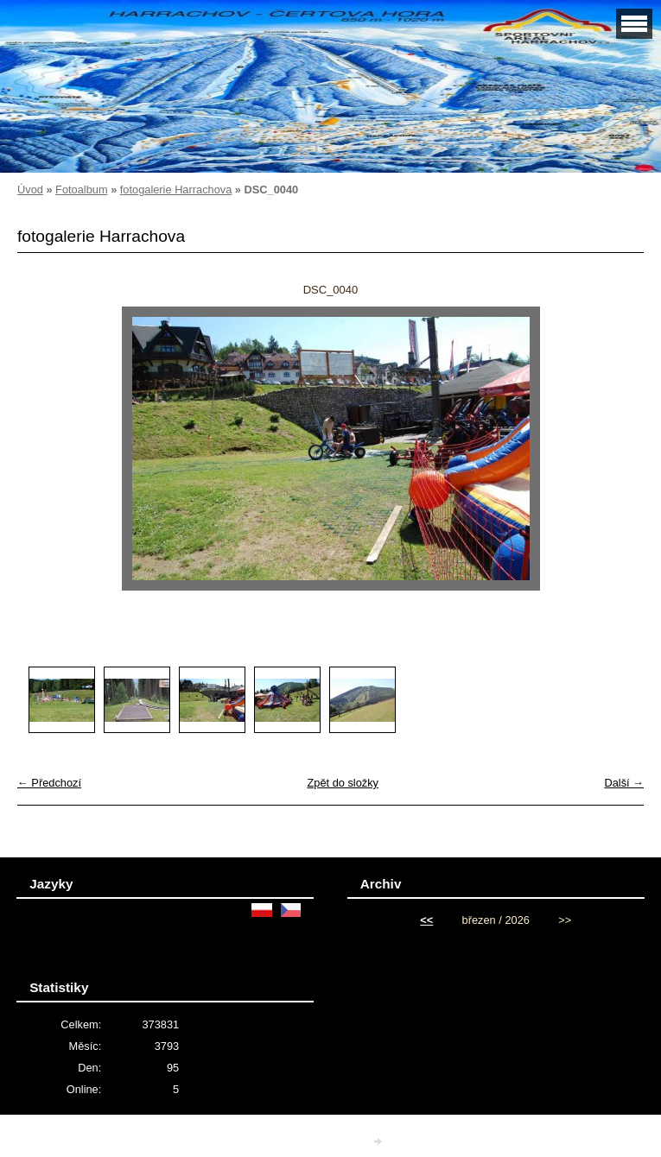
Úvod (30, 189)
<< (426, 920)
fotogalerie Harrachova (176, 189)
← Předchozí (49, 782)
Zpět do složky (342, 782)
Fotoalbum (81, 189)
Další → (624, 782)
